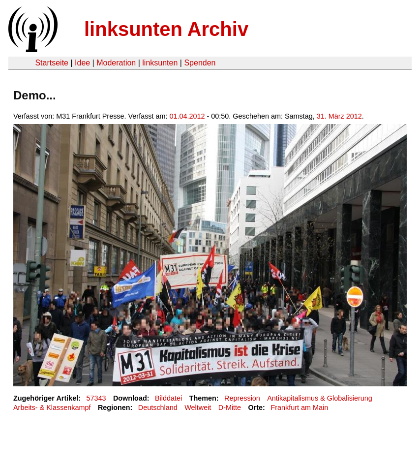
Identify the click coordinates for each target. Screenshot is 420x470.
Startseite (51, 63)
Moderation (116, 63)
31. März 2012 (339, 116)
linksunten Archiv (166, 29)
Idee (82, 63)
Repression (242, 398)
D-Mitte (229, 407)
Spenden (199, 63)
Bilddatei (168, 398)
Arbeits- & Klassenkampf (52, 407)
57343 (96, 398)
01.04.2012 (187, 116)
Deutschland (158, 407)
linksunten (160, 63)
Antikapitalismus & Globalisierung (319, 398)
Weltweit (197, 407)
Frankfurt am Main (299, 407)
